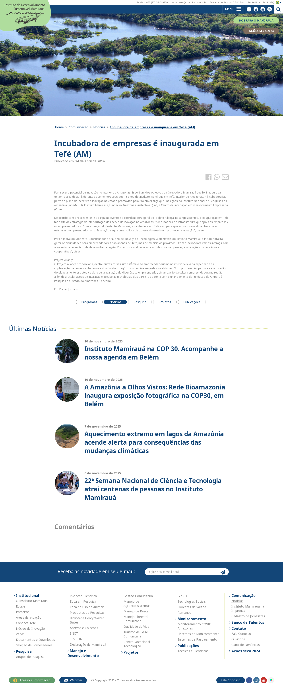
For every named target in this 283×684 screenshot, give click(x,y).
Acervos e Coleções (84, 628)
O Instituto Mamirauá (32, 601)
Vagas (20, 634)
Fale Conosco (241, 633)
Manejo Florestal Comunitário (136, 619)
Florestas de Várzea (192, 607)
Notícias (99, 127)
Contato (238, 628)
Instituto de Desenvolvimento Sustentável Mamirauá (25, 15)
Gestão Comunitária (138, 596)
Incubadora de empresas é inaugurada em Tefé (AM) (152, 127)
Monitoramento (191, 618)
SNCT (74, 633)
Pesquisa (23, 651)
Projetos (131, 652)
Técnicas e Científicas (193, 651)
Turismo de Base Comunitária (136, 634)
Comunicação (78, 127)
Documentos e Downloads (35, 639)
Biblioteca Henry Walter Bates (87, 620)
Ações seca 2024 (245, 651)
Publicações (188, 645)
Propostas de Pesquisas (87, 612)
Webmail (73, 680)
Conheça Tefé (26, 623)
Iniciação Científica (83, 596)
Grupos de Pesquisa (30, 657)
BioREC (183, 596)
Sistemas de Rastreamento (197, 639)
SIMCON (76, 639)
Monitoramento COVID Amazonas (194, 626)
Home (59, 127)
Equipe (20, 606)
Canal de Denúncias (245, 645)
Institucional (27, 595)
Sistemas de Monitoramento (198, 634)
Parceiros (22, 612)
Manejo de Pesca (136, 611)
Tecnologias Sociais (192, 601)
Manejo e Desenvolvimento (83, 653)
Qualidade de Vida (136, 626)
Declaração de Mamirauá (88, 644)
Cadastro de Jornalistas (248, 616)
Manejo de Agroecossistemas (137, 603)
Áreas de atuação (28, 617)
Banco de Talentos (247, 622)
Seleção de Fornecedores (34, 645)
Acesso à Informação (31, 680)
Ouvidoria (238, 639)
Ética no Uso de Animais (87, 607)
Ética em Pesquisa (83, 601)
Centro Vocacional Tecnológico (137, 644)
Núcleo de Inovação (30, 628)
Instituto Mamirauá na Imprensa (247, 608)
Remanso (184, 612)
